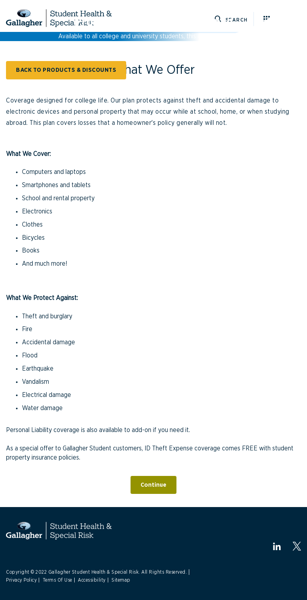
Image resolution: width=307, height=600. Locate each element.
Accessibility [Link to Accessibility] (92, 580)
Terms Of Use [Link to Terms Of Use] (57, 580)
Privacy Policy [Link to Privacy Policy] (21, 580)
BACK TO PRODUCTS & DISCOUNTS (66, 70)
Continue (153, 485)
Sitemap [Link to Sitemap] (121, 580)
